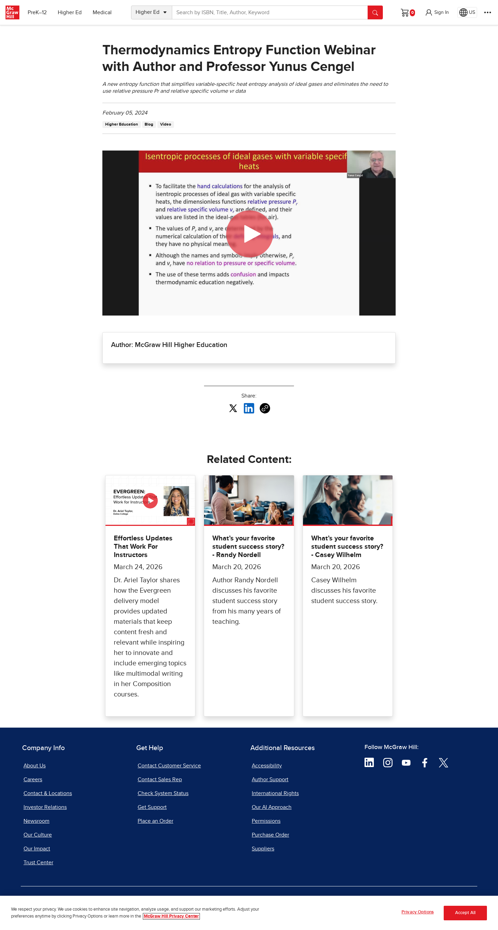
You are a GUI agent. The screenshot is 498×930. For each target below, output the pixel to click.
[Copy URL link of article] (265, 408)
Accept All (465, 913)
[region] (249, 913)
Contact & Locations (48, 793)
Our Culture (38, 835)
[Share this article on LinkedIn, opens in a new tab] (249, 407)
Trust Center (38, 862)
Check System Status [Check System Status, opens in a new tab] (163, 793)
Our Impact (37, 848)
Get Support (152, 807)
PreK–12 (37, 12)
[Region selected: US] (467, 12)
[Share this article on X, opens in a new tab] (233, 407)
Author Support (270, 779)
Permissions (266, 821)
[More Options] (487, 12)
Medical (102, 12)
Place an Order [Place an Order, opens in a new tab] (155, 821)
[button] (437, 12)
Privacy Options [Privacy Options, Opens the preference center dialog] (418, 912)
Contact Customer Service (169, 765)
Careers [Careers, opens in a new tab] (33, 779)
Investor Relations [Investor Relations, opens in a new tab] (45, 807)
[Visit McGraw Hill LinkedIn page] (369, 762)
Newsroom (36, 821)
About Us (35, 765)
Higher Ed (70, 12)
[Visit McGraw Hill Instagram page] (388, 762)
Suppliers (263, 848)
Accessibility (267, 765)
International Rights (275, 793)
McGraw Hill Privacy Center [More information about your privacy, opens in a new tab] (171, 916)
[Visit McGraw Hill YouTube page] (406, 762)
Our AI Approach (272, 807)
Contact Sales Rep (160, 779)
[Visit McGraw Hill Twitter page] (443, 762)
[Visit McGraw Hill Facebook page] (425, 762)
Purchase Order (270, 835)
